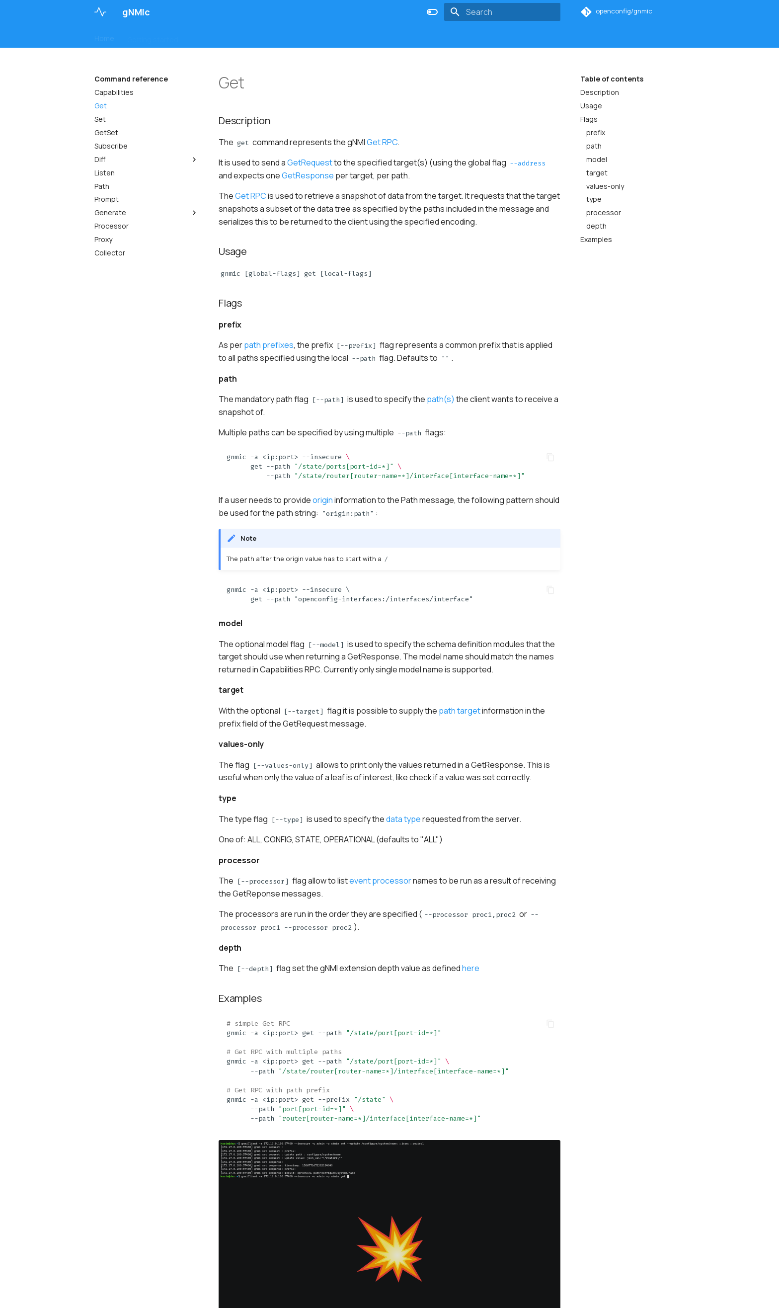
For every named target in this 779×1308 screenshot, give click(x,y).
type (594, 199)
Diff (146, 159)
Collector (109, 252)
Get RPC (382, 142)
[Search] (502, 12)
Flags (589, 119)
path (594, 146)
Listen (104, 172)
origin (322, 499)
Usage (591, 105)
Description (599, 92)
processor (603, 212)
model (596, 159)
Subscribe (111, 146)
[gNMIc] (100, 12)
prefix (595, 132)
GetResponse (308, 175)
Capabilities (114, 92)
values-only (605, 186)
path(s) (441, 399)
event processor (380, 880)
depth (596, 226)
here (470, 968)
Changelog (427, 36)
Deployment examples (359, 36)
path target (459, 710)
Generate (146, 212)
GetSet (106, 132)
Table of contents (611, 79)
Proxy (103, 239)
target (597, 172)
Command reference (274, 36)
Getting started (152, 36)
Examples (596, 239)
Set (100, 119)
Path (101, 186)
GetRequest (309, 162)
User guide (209, 36)
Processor (111, 226)
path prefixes (269, 344)
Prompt (106, 199)
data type (403, 819)
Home (104, 36)
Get (100, 105)
